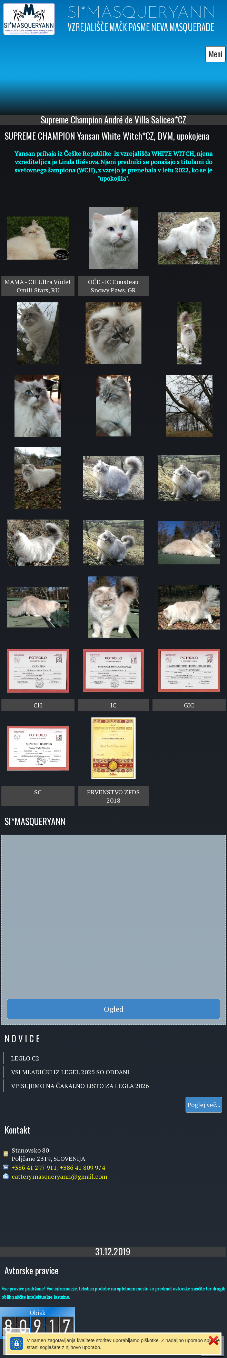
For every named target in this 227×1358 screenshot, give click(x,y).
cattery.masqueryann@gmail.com (59, 1174)
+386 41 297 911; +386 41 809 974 (58, 1165)
